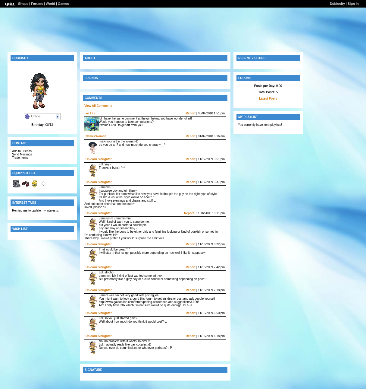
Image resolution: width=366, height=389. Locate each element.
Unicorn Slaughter (99, 159)
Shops (23, 3)
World (50, 3)
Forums (37, 3)
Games (63, 3)
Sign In (353, 3)
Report (191, 113)
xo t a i (90, 113)
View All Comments (98, 105)
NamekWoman (96, 136)
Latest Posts (268, 98)
